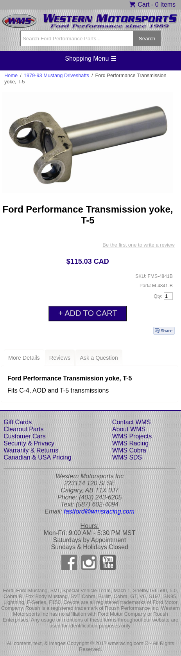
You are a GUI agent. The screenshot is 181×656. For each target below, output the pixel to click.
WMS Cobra (129, 450)
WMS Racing (130, 443)
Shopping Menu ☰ (90, 58)
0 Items (165, 4)
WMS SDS (127, 457)
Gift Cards (18, 422)
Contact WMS (131, 422)
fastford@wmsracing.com (99, 511)
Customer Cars (25, 436)
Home (11, 75)
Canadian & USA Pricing (37, 457)
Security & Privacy (29, 443)
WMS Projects (132, 436)
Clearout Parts (23, 429)
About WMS (128, 429)
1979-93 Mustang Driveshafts (56, 75)
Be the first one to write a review (138, 245)
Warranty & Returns (31, 450)
